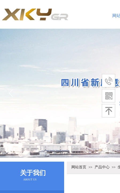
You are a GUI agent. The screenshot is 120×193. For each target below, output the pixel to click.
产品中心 (102, 167)
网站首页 (78, 167)
